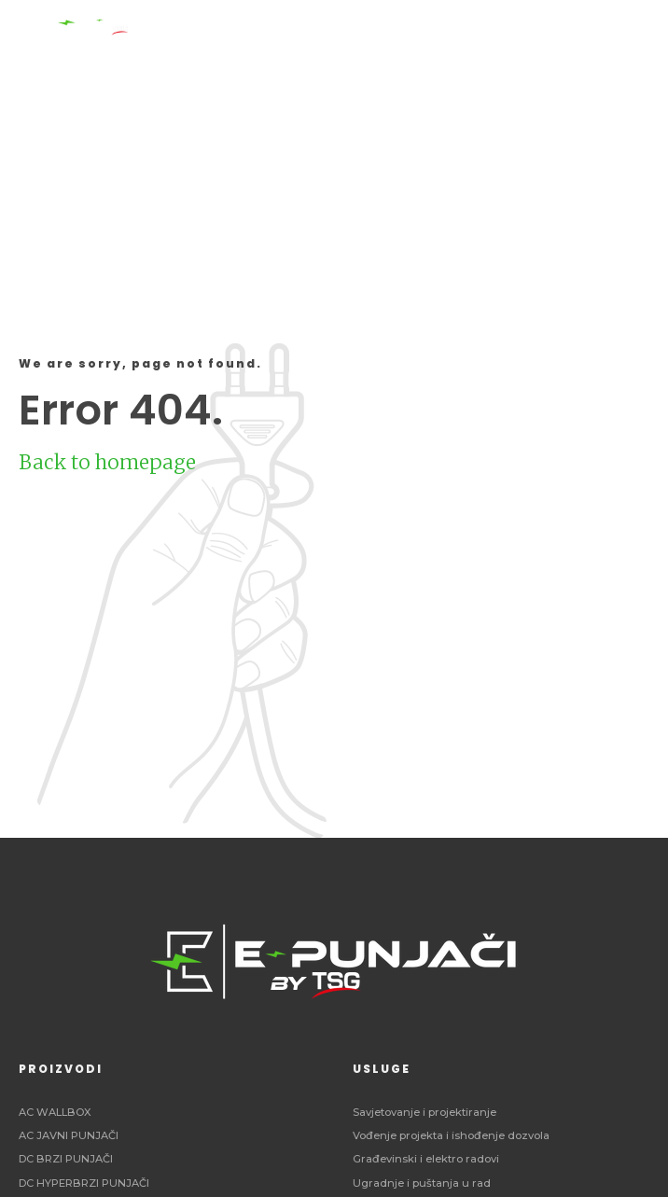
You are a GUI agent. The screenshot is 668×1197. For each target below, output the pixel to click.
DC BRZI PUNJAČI (66, 1158)
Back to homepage (107, 462)
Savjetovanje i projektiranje (424, 1112)
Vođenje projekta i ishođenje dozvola (451, 1135)
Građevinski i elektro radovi (426, 1158)
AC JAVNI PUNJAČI (68, 1135)
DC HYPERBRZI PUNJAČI (84, 1183)
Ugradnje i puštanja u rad (422, 1183)
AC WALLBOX (55, 1112)
